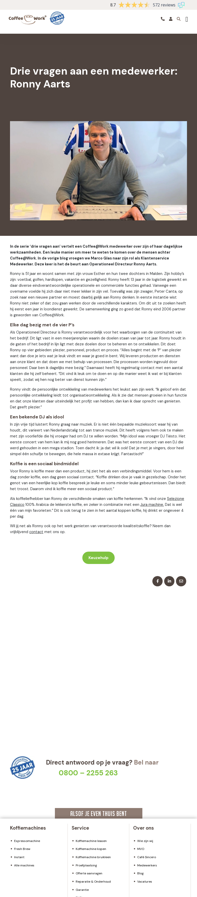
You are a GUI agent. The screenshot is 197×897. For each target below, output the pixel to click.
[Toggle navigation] (187, 19)
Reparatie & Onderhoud (93, 882)
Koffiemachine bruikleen (93, 857)
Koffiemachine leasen (91, 841)
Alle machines (24, 865)
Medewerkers (147, 865)
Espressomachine (27, 841)
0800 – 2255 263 (88, 773)
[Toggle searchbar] (178, 19)
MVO (140, 849)
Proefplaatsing (86, 865)
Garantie (82, 890)
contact (36, 531)
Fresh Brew (22, 849)
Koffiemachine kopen (91, 849)
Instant (19, 857)
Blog (140, 873)
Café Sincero (146, 857)
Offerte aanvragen (89, 873)
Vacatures (144, 882)
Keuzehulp (98, 557)
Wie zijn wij (145, 841)
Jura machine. (152, 504)
